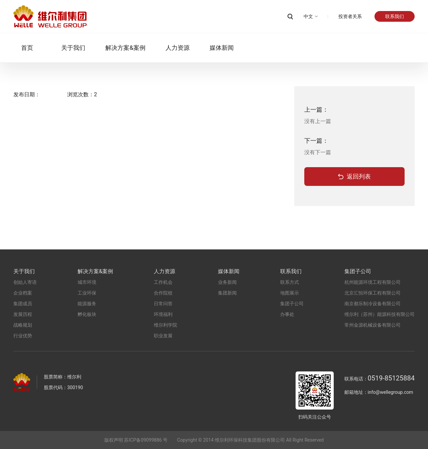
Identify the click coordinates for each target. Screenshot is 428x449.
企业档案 (22, 293)
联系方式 (289, 282)
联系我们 (394, 16)
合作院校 (163, 293)
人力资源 (169, 47)
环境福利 (163, 314)
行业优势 (22, 335)
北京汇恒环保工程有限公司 (372, 293)
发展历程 (22, 314)
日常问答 (163, 303)
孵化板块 (87, 314)
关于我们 (66, 47)
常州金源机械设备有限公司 (372, 325)
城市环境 (87, 282)
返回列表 (359, 176)
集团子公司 (292, 303)
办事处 (287, 314)
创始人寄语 (25, 282)
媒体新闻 (214, 47)
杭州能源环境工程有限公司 (372, 282)
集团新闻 (227, 293)
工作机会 (163, 282)
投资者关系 (350, 16)
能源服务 (87, 303)
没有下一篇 (317, 152)
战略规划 (22, 325)
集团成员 (22, 303)
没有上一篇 (317, 121)
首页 (19, 47)
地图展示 (289, 293)
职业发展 (163, 335)
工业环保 (87, 293)
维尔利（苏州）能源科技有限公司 (379, 314)
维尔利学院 (165, 325)
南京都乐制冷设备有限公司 (372, 303)
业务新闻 (227, 282)
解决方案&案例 (117, 47)
